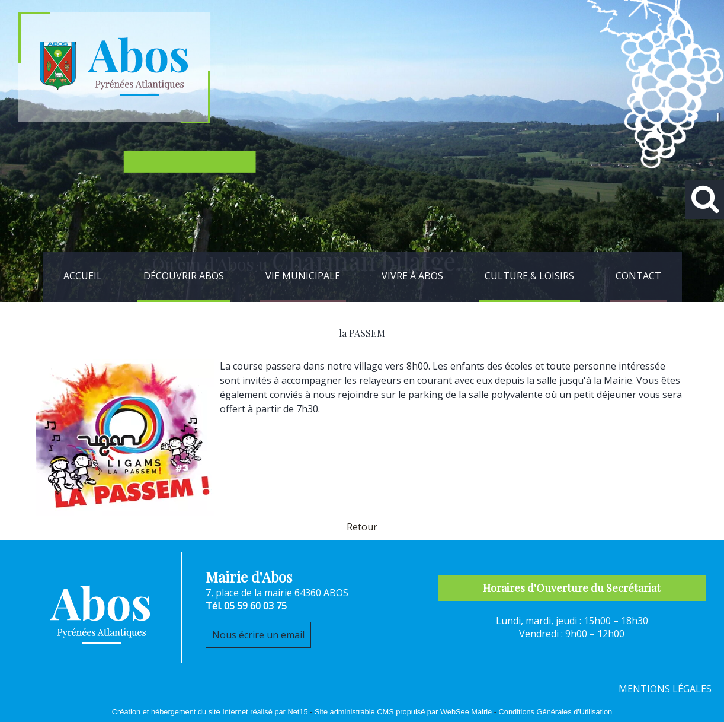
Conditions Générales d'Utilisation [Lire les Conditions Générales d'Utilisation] (556, 711)
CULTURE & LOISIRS (529, 275)
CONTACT (638, 275)
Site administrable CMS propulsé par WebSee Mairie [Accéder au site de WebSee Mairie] (403, 711)
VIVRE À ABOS (412, 275)
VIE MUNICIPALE (302, 275)
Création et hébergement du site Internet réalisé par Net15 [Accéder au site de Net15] (210, 711)
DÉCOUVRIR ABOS (183, 275)
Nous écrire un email (258, 634)
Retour (362, 526)
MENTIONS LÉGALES (665, 688)
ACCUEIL (82, 275)
